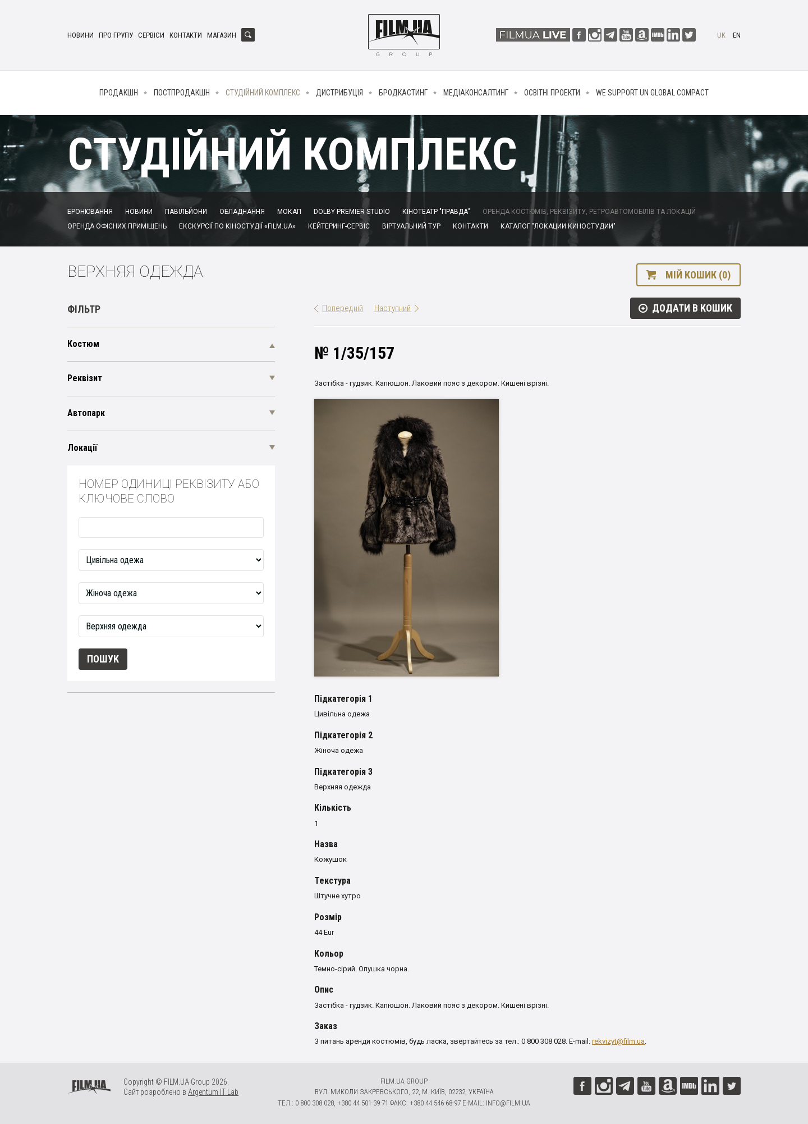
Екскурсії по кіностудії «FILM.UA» (237, 226)
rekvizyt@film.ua (618, 1041)
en (737, 35)
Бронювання (90, 212)
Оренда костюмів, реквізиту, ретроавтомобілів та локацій (589, 212)
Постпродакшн (182, 92)
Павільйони (186, 212)
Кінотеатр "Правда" (436, 212)
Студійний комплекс (263, 92)
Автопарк (86, 413)
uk (721, 35)
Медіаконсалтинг (475, 92)
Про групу (116, 35)
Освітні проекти (552, 92)
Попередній (342, 308)
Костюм (83, 344)
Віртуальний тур (411, 226)
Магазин (221, 35)
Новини (80, 35)
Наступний (392, 308)
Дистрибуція (339, 92)
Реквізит (84, 378)
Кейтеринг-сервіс (339, 226)
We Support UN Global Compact (652, 92)
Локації (82, 447)
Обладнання (242, 212)
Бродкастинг (403, 92)
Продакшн (118, 92)
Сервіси (151, 35)
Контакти (185, 35)
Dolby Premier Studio (352, 212)
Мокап (289, 212)
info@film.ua (508, 1103)
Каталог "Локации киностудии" (558, 226)
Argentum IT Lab (213, 1092)
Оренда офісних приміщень (117, 226)
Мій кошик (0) (698, 275)
